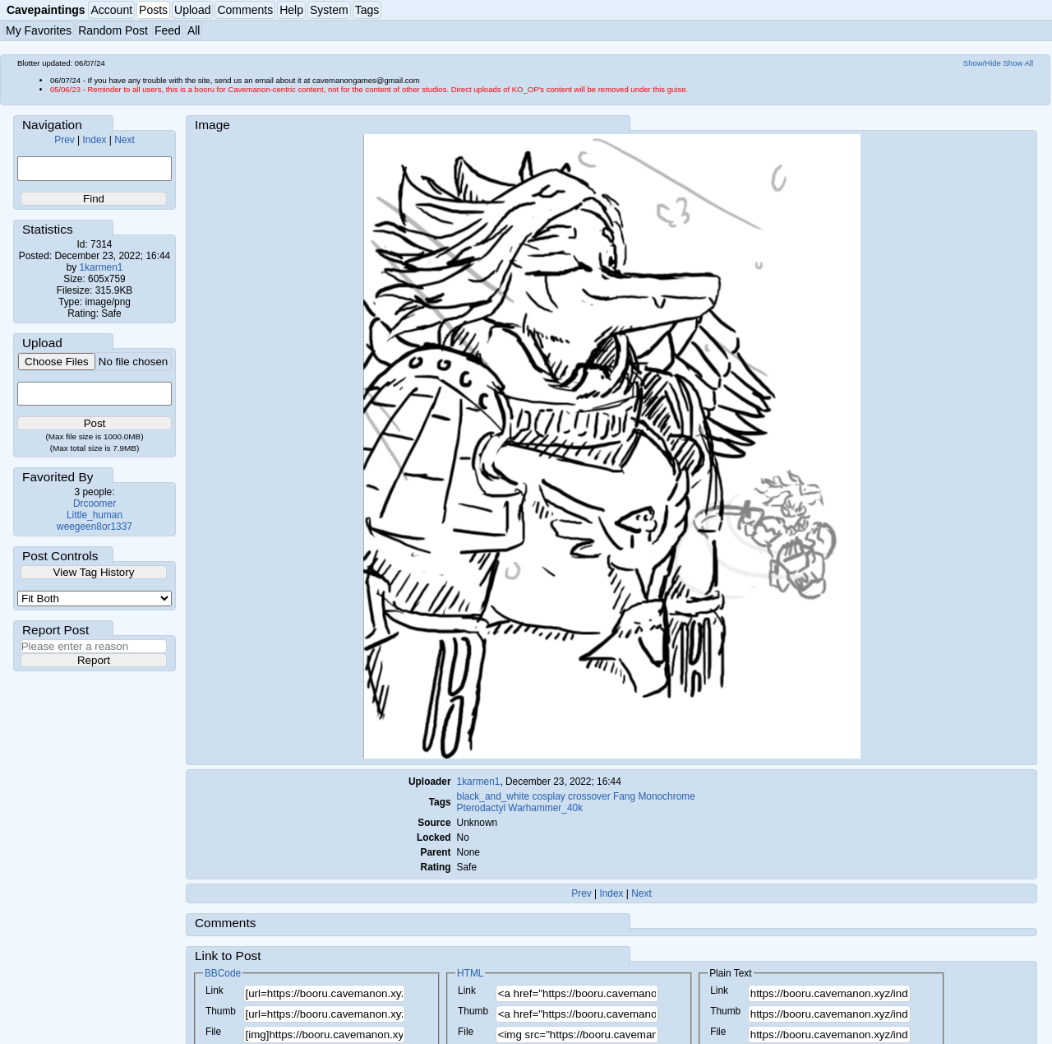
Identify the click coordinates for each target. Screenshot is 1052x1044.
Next (124, 140)
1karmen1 (101, 267)
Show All (1019, 62)
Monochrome (666, 796)
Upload (192, 9)
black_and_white (493, 796)
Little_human (94, 515)
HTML (470, 973)
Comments (245, 9)
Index (94, 140)
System (329, 9)
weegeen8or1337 (94, 526)
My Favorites (39, 30)
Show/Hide (982, 62)
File (213, 1031)
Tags (367, 9)
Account (111, 9)
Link (214, 990)
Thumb (220, 1011)
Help (291, 9)
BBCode (223, 973)
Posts (153, 9)
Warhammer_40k (545, 808)
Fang (624, 796)
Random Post (113, 30)
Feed (168, 30)
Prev (64, 140)
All (194, 30)
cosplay (548, 796)
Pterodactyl (481, 808)
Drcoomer (94, 503)
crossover (589, 796)
